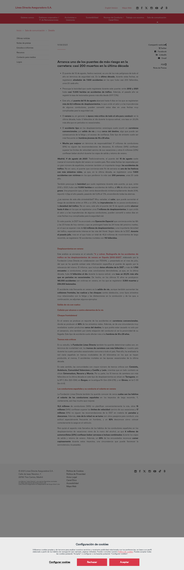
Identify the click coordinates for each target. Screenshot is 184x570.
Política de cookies (125, 552)
